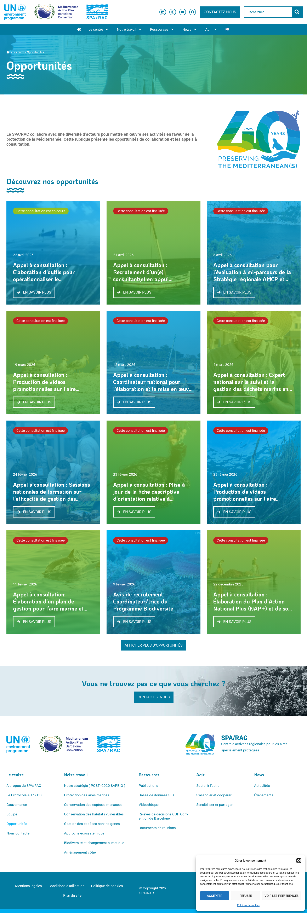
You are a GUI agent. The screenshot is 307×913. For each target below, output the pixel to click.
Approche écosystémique (84, 833)
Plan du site (72, 895)
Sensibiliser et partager (214, 805)
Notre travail (129, 29)
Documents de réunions (157, 828)
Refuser (245, 896)
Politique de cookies (248, 905)
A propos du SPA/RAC (23, 786)
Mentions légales (28, 886)
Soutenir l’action (208, 786)
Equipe (11, 814)
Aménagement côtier (80, 852)
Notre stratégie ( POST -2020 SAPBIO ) (94, 786)
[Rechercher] (297, 12)
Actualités (262, 786)
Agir (211, 29)
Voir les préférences (282, 896)
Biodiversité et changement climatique (94, 843)
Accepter (214, 896)
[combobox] (268, 12)
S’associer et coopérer (214, 795)
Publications (148, 786)
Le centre (99, 29)
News (189, 29)
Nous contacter (18, 833)
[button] (299, 861)
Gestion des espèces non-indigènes (92, 824)
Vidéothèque (149, 805)
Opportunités (16, 824)
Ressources (162, 29)
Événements (263, 795)
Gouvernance (16, 805)
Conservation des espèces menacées (93, 805)
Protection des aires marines (86, 795)
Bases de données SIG (156, 795)
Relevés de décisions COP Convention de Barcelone (163, 816)
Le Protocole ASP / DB (24, 795)
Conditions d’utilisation (66, 886)
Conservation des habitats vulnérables (94, 814)
